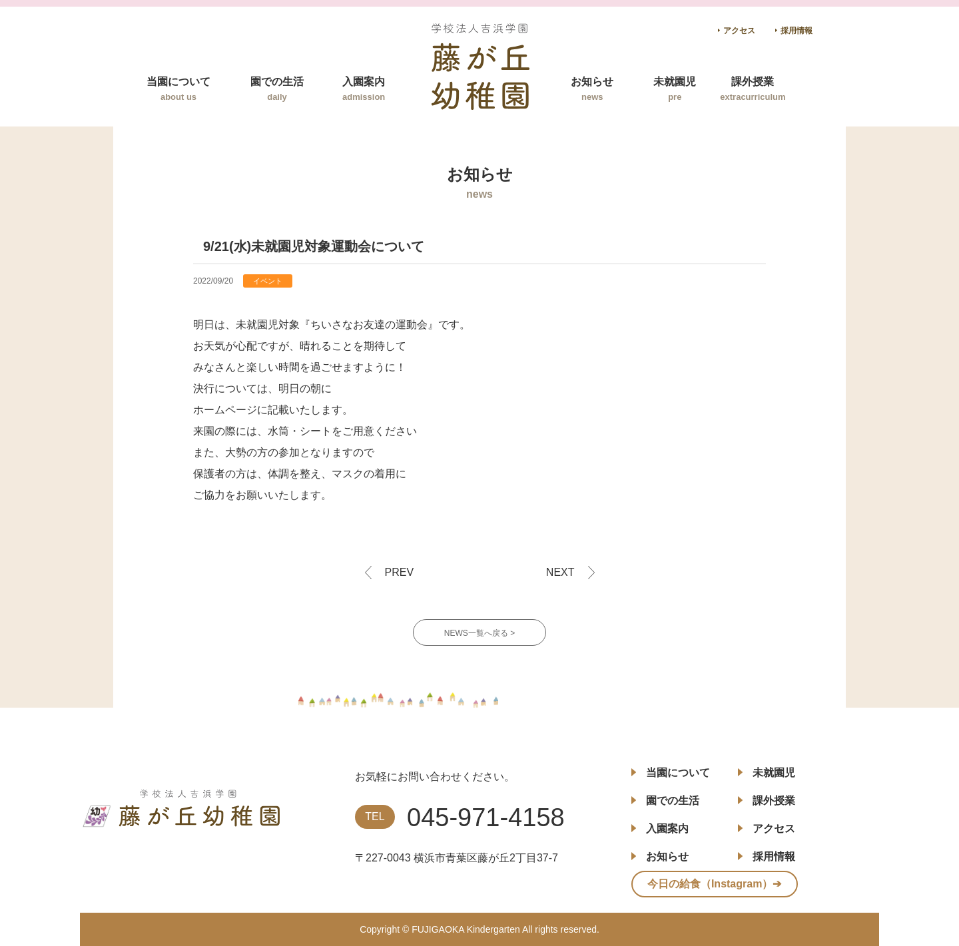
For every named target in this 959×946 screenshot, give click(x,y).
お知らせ (592, 89)
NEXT (560, 572)
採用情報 (796, 31)
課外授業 (752, 89)
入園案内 (363, 89)
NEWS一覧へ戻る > (479, 633)
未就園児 (674, 89)
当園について (178, 89)
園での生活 (277, 89)
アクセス (739, 31)
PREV (399, 572)
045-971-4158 (486, 817)
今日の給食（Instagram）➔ (714, 883)
